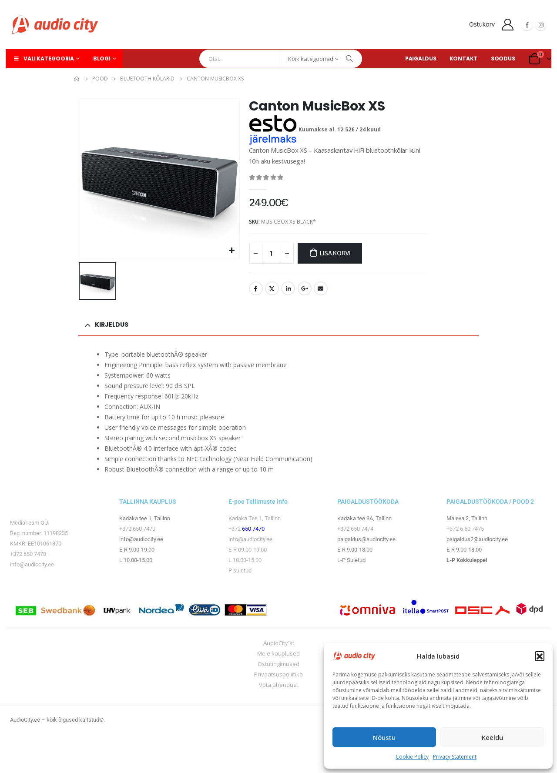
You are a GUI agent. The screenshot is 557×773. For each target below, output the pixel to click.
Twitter (272, 288)
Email (321, 288)
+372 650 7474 (355, 528)
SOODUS (503, 58)
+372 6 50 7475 (465, 528)
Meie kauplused (278, 653)
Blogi (101, 58)
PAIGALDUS (420, 58)
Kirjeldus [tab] (111, 324)
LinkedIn (288, 288)
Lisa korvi (335, 253)
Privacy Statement (454, 756)
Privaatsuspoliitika (278, 674)
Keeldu (492, 737)
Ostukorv (482, 24)
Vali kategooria (43, 58)
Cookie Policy (412, 756)
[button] (539, 656)
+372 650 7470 (28, 554)
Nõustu (384, 737)
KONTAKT (464, 58)
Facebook (256, 288)
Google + (305, 288)
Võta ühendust (278, 685)
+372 (235, 528)
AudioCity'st (278, 643)
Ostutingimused (278, 664)
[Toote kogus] (271, 253)
